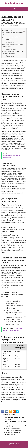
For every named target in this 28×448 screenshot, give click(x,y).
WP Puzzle (16, 444)
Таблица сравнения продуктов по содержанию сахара (13, 52)
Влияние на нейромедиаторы (13, 36)
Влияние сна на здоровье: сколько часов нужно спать (13, 429)
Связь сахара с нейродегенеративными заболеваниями (12, 41)
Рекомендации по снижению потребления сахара (13, 48)
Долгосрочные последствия (11, 37)
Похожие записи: (10, 56)
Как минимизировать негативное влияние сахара (13, 45)
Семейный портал (14, 3)
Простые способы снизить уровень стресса (13, 433)
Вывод (5, 55)
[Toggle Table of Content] (23, 30)
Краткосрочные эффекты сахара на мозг (13, 33)
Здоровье (10, 25)
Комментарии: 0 (17, 25)
